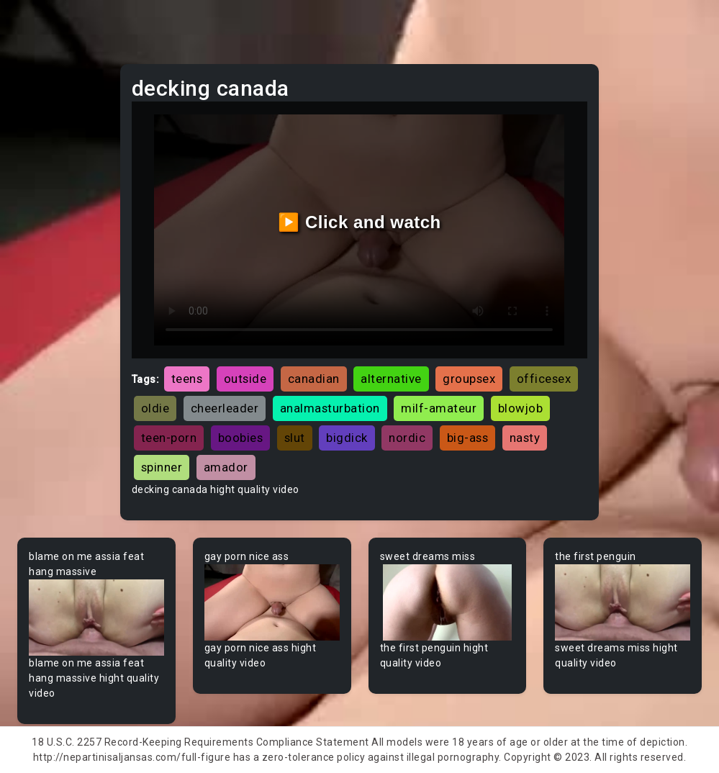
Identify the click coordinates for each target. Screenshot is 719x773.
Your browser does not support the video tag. (96, 617)
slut (294, 437)
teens (187, 378)
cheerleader (225, 408)
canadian (314, 378)
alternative (391, 378)
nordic (407, 437)
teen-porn (169, 437)
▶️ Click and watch (359, 222)
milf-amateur (438, 408)
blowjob (520, 408)
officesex (544, 378)
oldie (155, 408)
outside (245, 378)
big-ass (468, 437)
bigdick (347, 437)
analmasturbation (330, 408)
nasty (525, 437)
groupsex (469, 378)
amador (226, 467)
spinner (162, 467)
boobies (240, 437)
